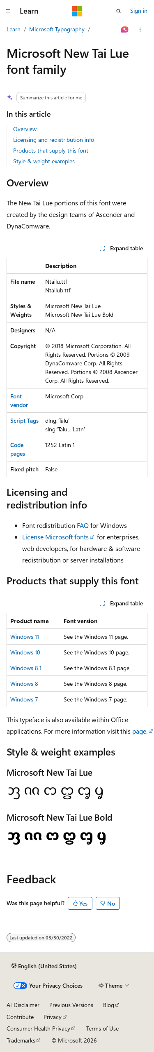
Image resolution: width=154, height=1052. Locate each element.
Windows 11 (24, 636)
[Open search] (118, 11)
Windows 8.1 (25, 668)
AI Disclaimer (23, 1005)
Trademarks (21, 1040)
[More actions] (140, 29)
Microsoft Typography (57, 29)
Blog (108, 1005)
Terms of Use (102, 1028)
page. (139, 731)
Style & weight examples (44, 161)
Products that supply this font (50, 150)
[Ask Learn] (125, 29)
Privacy (53, 1017)
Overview (25, 129)
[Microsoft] (77, 11)
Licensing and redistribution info (53, 140)
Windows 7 (24, 699)
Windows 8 (24, 683)
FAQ (83, 525)
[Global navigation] (8, 11)
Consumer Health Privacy (38, 1028)
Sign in (138, 10)
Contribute (20, 1017)
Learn (14, 29)
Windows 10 (25, 652)
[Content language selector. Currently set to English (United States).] (44, 965)
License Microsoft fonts (55, 536)
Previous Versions (71, 1005)
